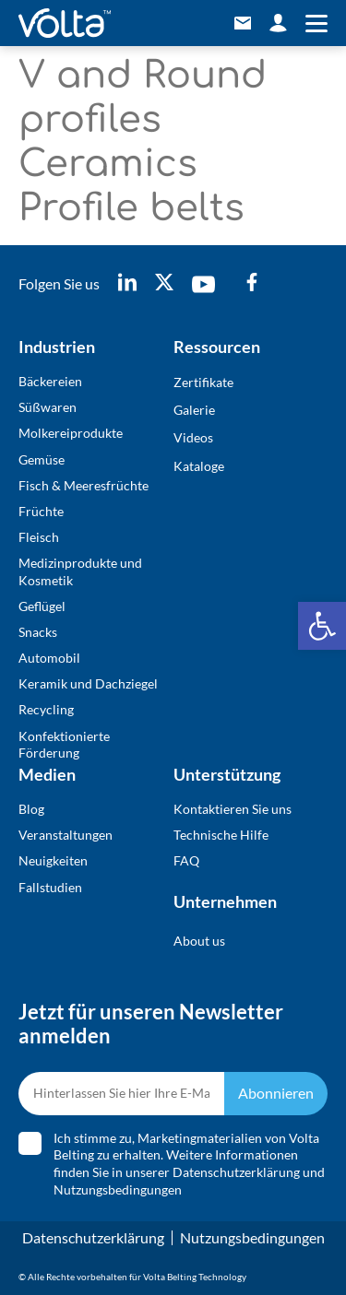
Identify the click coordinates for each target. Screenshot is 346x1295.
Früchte (41, 511)
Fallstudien (50, 887)
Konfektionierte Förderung (64, 744)
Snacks (37, 632)
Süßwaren (47, 407)
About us (199, 940)
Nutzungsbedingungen (118, 1189)
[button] (322, 626)
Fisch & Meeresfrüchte (83, 485)
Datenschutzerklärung (236, 1172)
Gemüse (41, 459)
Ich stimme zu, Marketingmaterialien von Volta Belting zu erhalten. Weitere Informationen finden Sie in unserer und (189, 1164)
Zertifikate (203, 382)
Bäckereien (50, 381)
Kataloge (198, 466)
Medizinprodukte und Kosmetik (80, 571)
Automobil (49, 657)
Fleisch (38, 537)
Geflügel (42, 606)
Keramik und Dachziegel (88, 683)
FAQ (186, 860)
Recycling (46, 709)
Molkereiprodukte (70, 433)
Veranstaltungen (65, 834)
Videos (193, 437)
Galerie (194, 410)
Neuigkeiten (53, 860)
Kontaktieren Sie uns (232, 809)
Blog (31, 809)
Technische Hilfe (220, 834)
